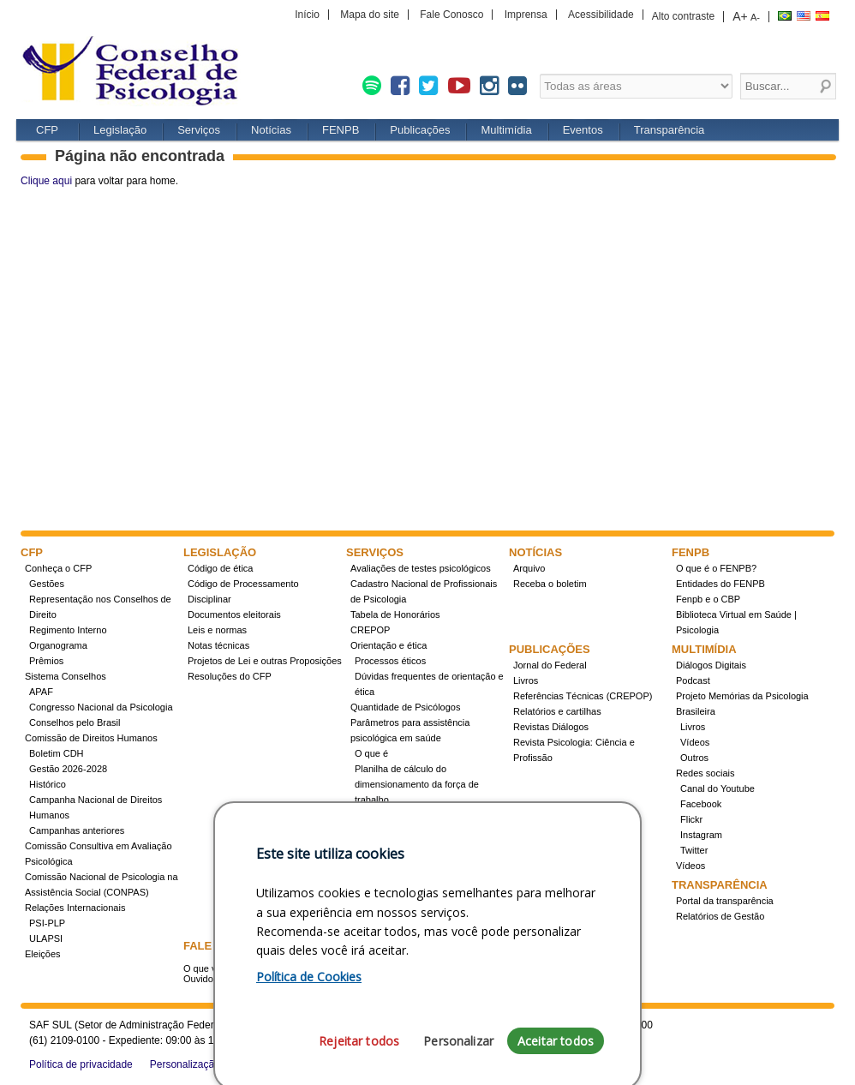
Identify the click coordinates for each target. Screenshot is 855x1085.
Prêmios (46, 661)
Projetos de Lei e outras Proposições (265, 661)
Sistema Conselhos (65, 676)
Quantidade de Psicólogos (405, 707)
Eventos (583, 129)
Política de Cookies (309, 1066)
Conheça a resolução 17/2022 (418, 815)
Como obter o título (395, 861)
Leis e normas (217, 630)
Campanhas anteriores (76, 830)
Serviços (198, 129)
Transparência (669, 129)
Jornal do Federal (550, 665)
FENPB (340, 129)
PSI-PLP (47, 923)
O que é (371, 753)
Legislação (119, 129)
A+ (740, 16)
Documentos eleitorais (234, 614)
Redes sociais (705, 773)
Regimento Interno (68, 630)
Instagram (701, 835)
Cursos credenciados (399, 877)
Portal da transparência (725, 901)
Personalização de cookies (211, 1064)
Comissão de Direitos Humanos (91, 738)
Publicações (420, 129)
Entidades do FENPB (720, 583)
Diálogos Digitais (711, 665)
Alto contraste (683, 16)
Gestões (46, 583)
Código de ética (220, 568)
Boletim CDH (56, 753)
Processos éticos (390, 661)
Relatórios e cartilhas (557, 711)
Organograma (58, 645)
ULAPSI (46, 938)
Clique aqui (46, 181)
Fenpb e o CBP (708, 599)
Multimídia (506, 129)
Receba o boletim (550, 583)
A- (755, 17)
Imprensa (526, 14)
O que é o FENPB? (716, 568)
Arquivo (529, 568)
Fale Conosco (451, 14)
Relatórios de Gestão (720, 916)
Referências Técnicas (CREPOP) (582, 696)
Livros (525, 680)
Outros (694, 757)
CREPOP (370, 630)
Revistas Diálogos (551, 727)
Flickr (691, 819)
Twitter (694, 850)
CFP (136, 72)
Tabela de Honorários (395, 614)
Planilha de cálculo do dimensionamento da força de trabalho (417, 784)
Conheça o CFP (58, 568)
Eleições (43, 954)
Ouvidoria (203, 979)
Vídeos (694, 742)
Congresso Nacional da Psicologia (101, 707)
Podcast (693, 680)
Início (307, 14)
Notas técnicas (218, 645)
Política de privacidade (81, 1064)
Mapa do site (369, 14)
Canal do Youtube (717, 788)
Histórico (47, 784)
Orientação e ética (388, 645)
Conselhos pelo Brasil (74, 722)
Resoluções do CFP (230, 676)
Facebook (700, 804)
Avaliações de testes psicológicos (420, 568)
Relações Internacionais (75, 907)
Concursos (377, 846)
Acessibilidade (601, 14)
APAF (41, 691)
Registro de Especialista (400, 830)
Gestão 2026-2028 (68, 769)
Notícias (271, 129)
